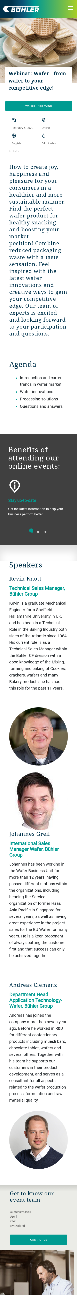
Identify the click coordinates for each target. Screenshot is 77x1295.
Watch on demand (38, 106)
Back (14, 151)
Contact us (38, 1240)
